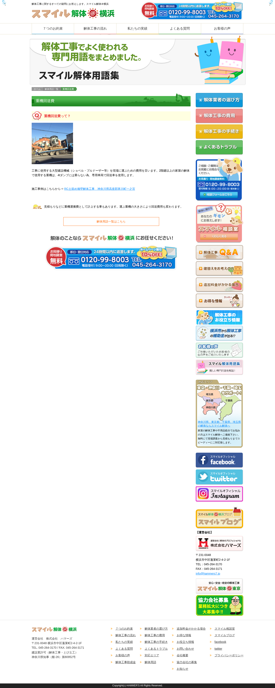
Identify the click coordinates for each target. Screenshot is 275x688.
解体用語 (150, 662)
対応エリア (152, 655)
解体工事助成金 (125, 662)
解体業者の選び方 (156, 628)
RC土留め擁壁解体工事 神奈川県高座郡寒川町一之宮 (99, 188)
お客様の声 (222, 28)
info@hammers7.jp (208, 573)
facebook (220, 641)
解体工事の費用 (155, 635)
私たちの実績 (137, 28)
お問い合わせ (185, 648)
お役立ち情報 (185, 641)
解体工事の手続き (156, 641)
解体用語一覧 (51, 89)
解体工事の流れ (95, 28)
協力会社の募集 (187, 662)
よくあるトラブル (156, 648)
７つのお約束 (53, 28)
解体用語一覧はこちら (111, 221)
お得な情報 (184, 635)
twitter (218, 648)
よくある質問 (180, 28)
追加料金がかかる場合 (191, 628)
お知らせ (182, 668)
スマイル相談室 (225, 628)
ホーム (37, 89)
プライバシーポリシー (229, 655)
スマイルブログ (225, 635)
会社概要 (182, 655)
